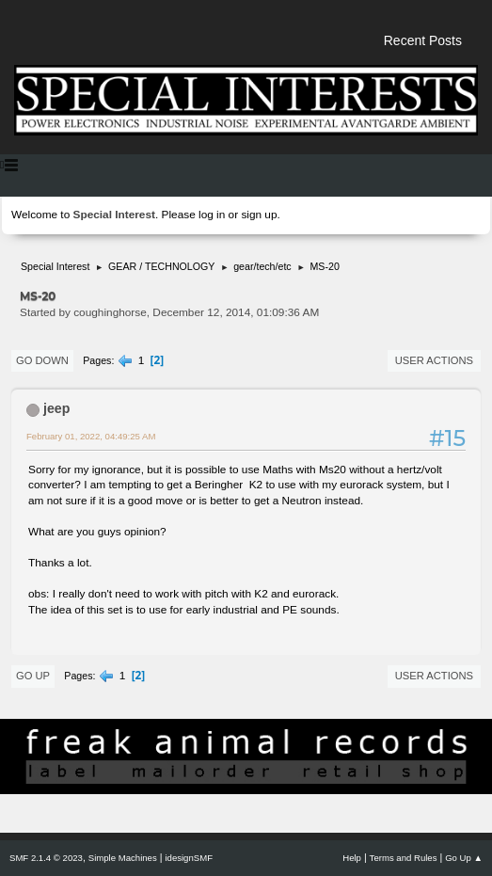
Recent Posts (423, 40)
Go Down (42, 360)
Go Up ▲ (464, 857)
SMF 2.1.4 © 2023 (46, 857)
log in (211, 214)
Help (351, 857)
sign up (259, 214)
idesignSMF (189, 857)
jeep (56, 408)
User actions (434, 360)
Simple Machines (122, 857)
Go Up (33, 675)
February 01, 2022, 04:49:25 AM (90, 436)
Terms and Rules (403, 857)
